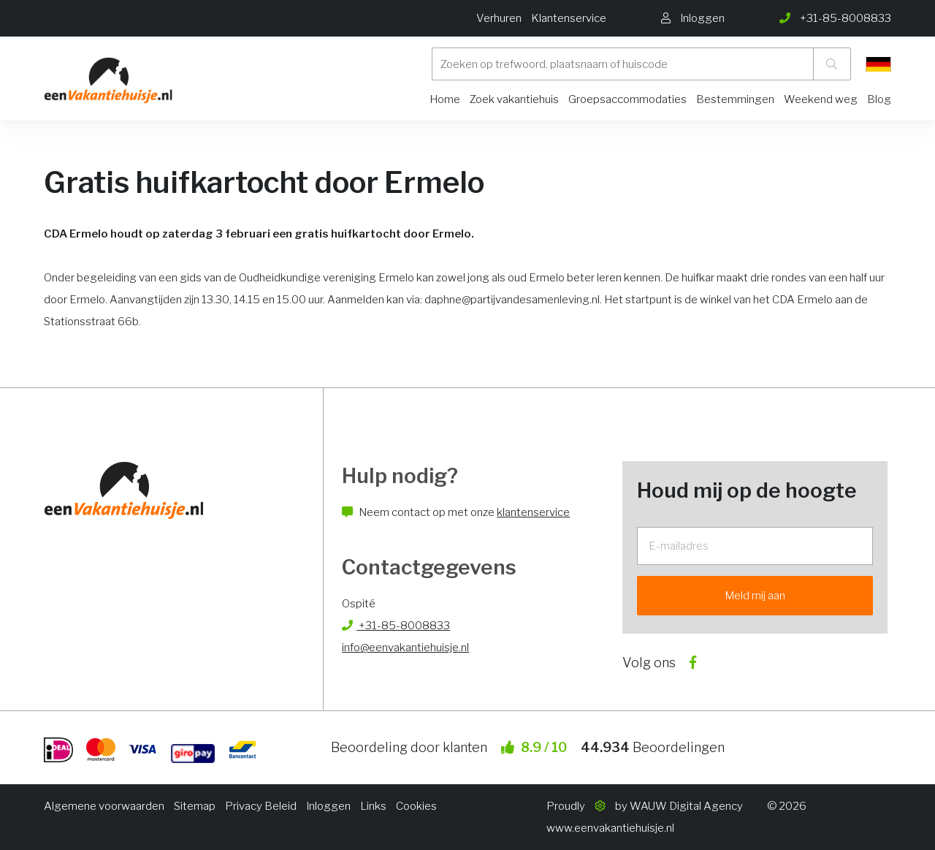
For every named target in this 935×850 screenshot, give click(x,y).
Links (373, 806)
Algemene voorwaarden (104, 806)
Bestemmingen (735, 99)
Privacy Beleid (261, 806)
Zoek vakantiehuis (514, 99)
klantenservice (533, 512)
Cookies (416, 806)
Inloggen (328, 806)
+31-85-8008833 (396, 625)
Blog (879, 99)
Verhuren (499, 18)
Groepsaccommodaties (627, 99)
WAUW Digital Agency (686, 806)
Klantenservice (568, 18)
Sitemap (194, 806)
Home (445, 99)
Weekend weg (821, 99)
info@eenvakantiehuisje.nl (405, 647)
